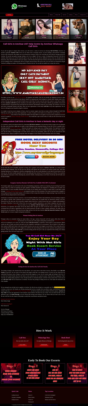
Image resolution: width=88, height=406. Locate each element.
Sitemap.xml (31, 401)
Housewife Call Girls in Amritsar (9, 205)
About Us (30, 395)
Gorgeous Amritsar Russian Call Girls (15, 191)
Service (65, 14)
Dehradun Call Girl (49, 397)
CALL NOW (22, 344)
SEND (65, 344)
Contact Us (83, 14)
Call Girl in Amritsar (15, 128)
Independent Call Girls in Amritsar (9, 220)
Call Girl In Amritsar (59, 287)
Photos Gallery (31, 397)
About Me (57, 14)
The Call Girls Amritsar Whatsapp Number (20, 291)
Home (51, 14)
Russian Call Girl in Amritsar (8, 299)
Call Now (9, 14)
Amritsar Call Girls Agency (36, 404)
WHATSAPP (44, 344)
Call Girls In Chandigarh (50, 395)
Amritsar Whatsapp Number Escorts (20, 116)
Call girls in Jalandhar (16, 397)
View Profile (9, 37)
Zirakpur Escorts (15, 399)
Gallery (71, 14)
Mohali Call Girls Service (50, 399)
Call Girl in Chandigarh (6, 304)
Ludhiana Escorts (15, 395)
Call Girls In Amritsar (60, 220)
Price (76, 14)
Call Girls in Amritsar (20, 97)
